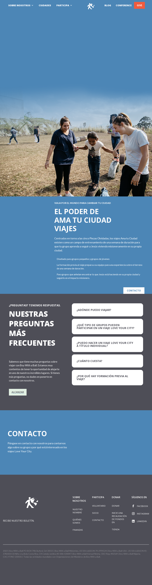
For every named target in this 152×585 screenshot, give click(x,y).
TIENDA (115, 529)
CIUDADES (45, 5)
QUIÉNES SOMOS (77, 521)
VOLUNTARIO (99, 505)
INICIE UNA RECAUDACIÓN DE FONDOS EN (119, 518)
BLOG (107, 5)
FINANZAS (78, 529)
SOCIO (95, 513)
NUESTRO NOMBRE (77, 511)
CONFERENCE (124, 5)
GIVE (139, 5)
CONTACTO (134, 290)
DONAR (115, 505)
